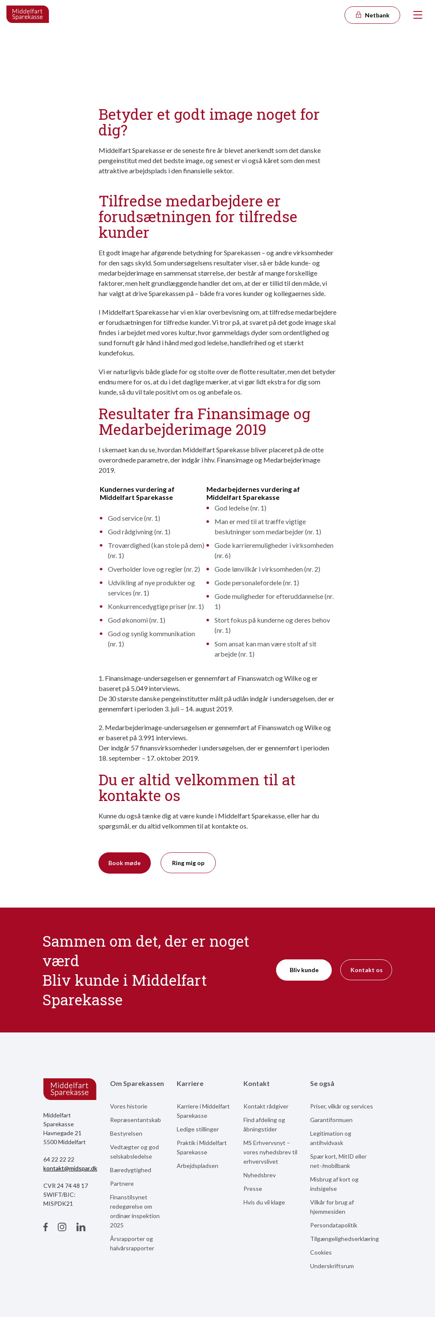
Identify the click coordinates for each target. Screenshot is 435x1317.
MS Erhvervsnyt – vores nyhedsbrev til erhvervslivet (270, 1152)
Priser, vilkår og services (341, 1106)
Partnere (122, 1183)
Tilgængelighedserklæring (344, 1238)
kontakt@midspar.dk (70, 1168)
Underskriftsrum (332, 1265)
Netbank (372, 15)
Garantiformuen (331, 1119)
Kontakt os (366, 969)
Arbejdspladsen (197, 1165)
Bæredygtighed (130, 1169)
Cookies (321, 1252)
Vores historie (128, 1106)
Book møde (124, 862)
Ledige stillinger (198, 1129)
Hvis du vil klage (264, 1202)
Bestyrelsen (126, 1133)
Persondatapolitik (333, 1225)
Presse (252, 1188)
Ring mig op (188, 862)
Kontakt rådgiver (265, 1106)
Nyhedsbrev (259, 1175)
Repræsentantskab (135, 1119)
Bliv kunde (304, 969)
